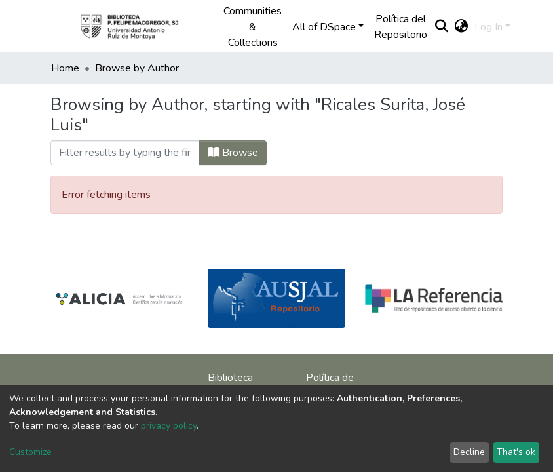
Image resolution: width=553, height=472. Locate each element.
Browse (233, 153)
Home (65, 68)
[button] (461, 27)
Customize (30, 452)
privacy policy (169, 426)
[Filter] (125, 152)
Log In (488, 27)
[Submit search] (441, 26)
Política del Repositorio (400, 27)
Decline (469, 452)
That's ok (516, 452)
